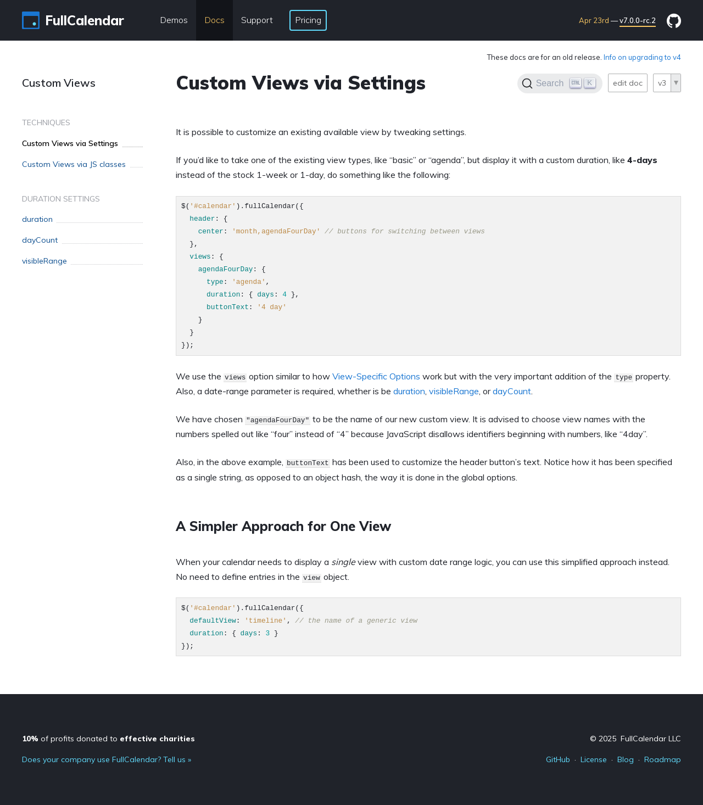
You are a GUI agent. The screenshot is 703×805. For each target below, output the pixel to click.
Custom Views (59, 83)
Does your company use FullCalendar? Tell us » (106, 759)
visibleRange (454, 390)
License (594, 759)
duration (409, 390)
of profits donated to (108, 738)
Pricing (308, 19)
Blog (625, 759)
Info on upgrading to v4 (642, 57)
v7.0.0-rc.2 (638, 20)
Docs (214, 19)
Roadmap (662, 759)
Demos (174, 19)
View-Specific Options (376, 376)
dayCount (512, 390)
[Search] (559, 83)
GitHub (558, 759)
